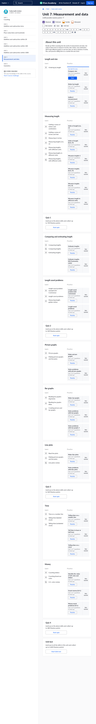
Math (47, 9)
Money (48, 564)
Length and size (51, 59)
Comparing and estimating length (58, 236)
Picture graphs (51, 345)
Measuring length (52, 116)
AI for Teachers (65, 3)
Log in (83, 3)
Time (47, 506)
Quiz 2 (48, 326)
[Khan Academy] (48, 3)
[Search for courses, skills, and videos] (23, 3)
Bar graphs (49, 388)
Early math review (57, 9)
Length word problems (54, 280)
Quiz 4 (48, 623)
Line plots (49, 445)
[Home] (43, 9)
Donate (75, 3)
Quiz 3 (48, 486)
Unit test (49, 642)
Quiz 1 (48, 217)
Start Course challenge (11, 75)
